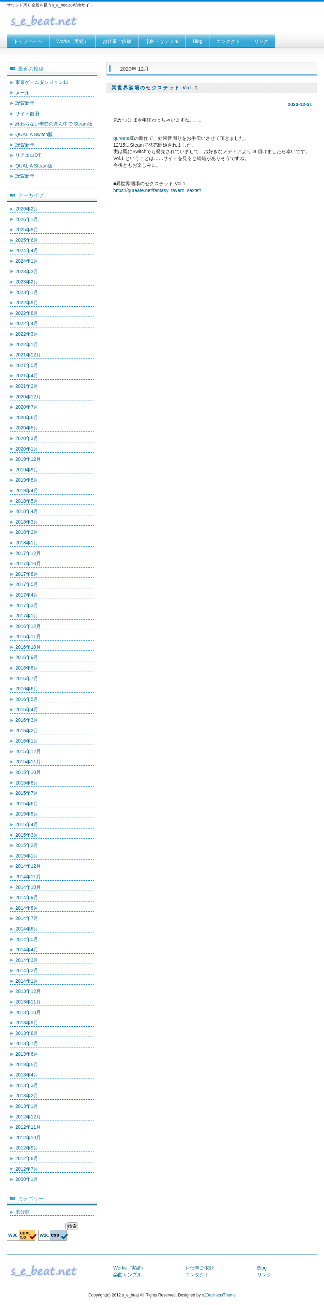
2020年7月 (26, 407)
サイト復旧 (27, 113)
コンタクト (228, 41)
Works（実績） (72, 41)
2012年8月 (26, 1158)
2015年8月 (26, 783)
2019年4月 (26, 490)
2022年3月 (26, 334)
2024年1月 (26, 261)
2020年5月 (26, 427)
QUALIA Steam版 (34, 165)
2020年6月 (26, 417)
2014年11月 (28, 876)
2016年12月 (28, 626)
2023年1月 (26, 292)
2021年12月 (28, 354)
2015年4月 (26, 824)
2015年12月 (28, 751)
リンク (261, 41)
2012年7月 (26, 1169)
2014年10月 (28, 887)
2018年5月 (26, 501)
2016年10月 (28, 647)
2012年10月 (28, 1137)
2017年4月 (26, 595)
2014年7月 (26, 918)
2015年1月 (26, 856)
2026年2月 (26, 208)
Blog (197, 41)
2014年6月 (26, 929)
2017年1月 (26, 615)
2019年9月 (26, 469)
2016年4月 (26, 709)
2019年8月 (26, 480)
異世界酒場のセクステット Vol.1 (155, 87)
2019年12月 (28, 459)
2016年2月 (26, 730)
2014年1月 (26, 981)
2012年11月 (28, 1127)
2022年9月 (26, 302)
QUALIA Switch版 (34, 134)
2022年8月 (26, 313)
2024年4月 (26, 250)
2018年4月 (26, 511)
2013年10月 (28, 1012)
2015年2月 (26, 845)
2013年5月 (26, 1064)
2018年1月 (26, 542)
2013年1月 (26, 1106)
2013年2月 (26, 1095)
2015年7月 (26, 793)
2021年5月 (26, 365)
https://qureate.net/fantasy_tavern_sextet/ (157, 190)
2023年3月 (26, 271)
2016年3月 (26, 720)
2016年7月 (26, 678)
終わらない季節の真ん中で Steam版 (53, 124)
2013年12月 (28, 991)
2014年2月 (26, 970)
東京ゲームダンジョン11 (42, 82)
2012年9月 (26, 1147)
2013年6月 (26, 1054)
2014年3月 (26, 960)
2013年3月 (26, 1085)
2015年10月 (28, 772)
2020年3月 (26, 438)
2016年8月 (26, 668)
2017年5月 (26, 584)
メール (22, 93)
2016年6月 (26, 688)
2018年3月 (26, 522)
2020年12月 (28, 396)
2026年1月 (26, 219)
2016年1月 (26, 741)
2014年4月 (26, 949)
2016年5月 (26, 699)
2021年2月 (26, 386)
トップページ (28, 41)
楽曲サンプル (127, 1274)
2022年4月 (26, 323)
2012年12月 (28, 1116)
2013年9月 (26, 1022)
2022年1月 (26, 344)
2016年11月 (28, 636)
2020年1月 (26, 449)
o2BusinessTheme (219, 1295)
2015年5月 (26, 814)
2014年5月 (26, 939)
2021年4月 (26, 375)
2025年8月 (26, 229)
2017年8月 (26, 574)
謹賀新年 (24, 103)
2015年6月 (26, 803)
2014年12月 (28, 866)
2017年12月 (28, 553)
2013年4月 (26, 1074)
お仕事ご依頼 (117, 41)
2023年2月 (26, 281)
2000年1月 (26, 1179)
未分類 (22, 1212)
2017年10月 (28, 563)
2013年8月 (26, 1033)
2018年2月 (26, 532)
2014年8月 (26, 908)
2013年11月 (28, 1002)
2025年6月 (26, 240)
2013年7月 (26, 1043)
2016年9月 (26, 657)
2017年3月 (26, 605)
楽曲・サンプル (162, 41)
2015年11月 (28, 761)
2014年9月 (26, 897)
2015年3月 (26, 835)
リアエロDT (28, 155)
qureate (121, 138)
